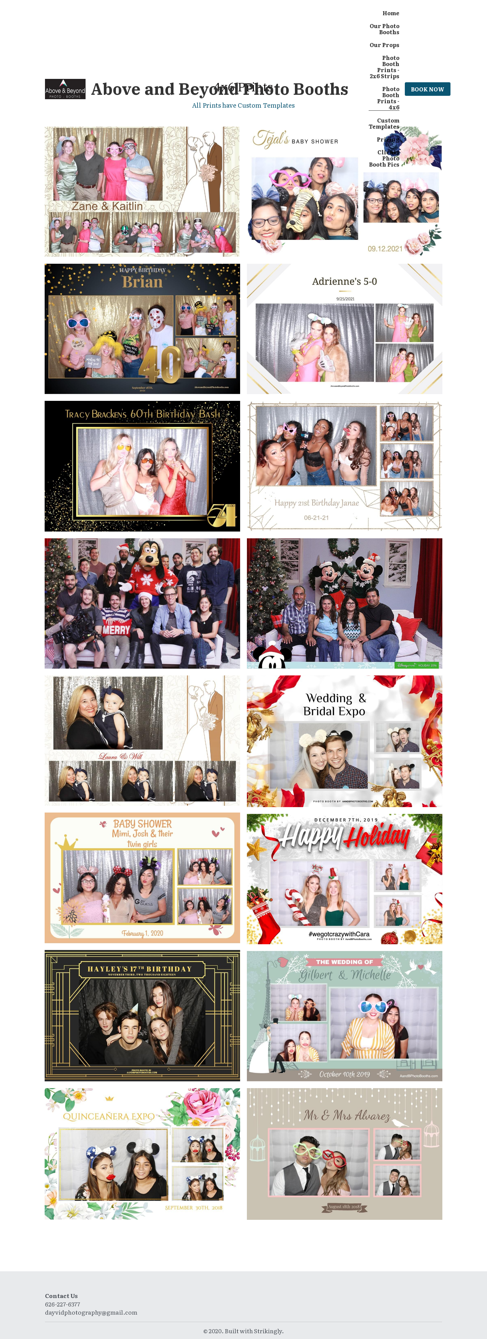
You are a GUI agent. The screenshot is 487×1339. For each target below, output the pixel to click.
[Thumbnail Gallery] (142, 192)
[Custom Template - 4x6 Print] (142, 740)
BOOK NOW (427, 89)
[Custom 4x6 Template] (344, 466)
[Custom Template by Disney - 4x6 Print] (142, 603)
